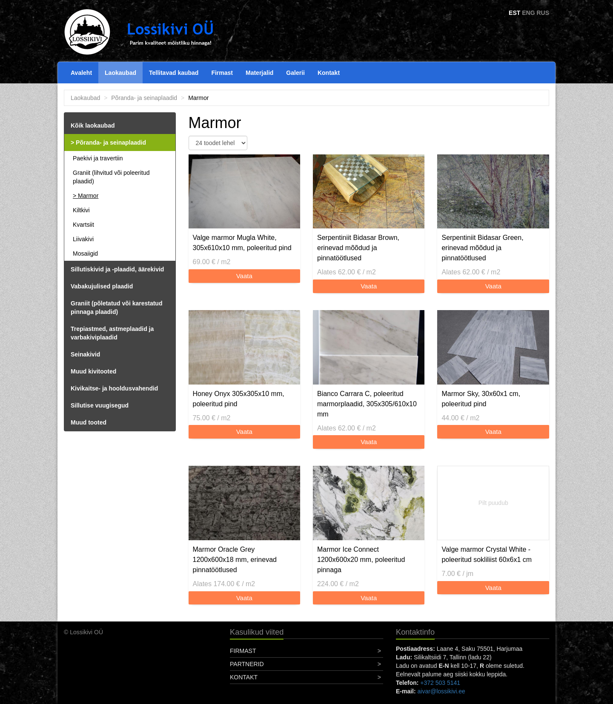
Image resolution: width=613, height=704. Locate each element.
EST (514, 12)
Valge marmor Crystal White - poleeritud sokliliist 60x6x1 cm (486, 554)
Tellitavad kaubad (173, 72)
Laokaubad (120, 72)
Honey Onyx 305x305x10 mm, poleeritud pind (238, 399)
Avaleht (81, 72)
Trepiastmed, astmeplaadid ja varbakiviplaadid (112, 333)
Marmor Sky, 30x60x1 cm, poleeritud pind (480, 399)
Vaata (244, 275)
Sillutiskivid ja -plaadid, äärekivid (117, 269)
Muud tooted (88, 422)
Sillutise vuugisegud (100, 405)
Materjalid (259, 72)
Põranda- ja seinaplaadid (144, 97)
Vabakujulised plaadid (102, 286)
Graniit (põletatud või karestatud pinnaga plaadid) (116, 307)
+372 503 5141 (440, 682)
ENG (528, 12)
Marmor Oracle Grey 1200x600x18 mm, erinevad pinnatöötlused (235, 559)
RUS (542, 12)
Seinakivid (85, 354)
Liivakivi (83, 239)
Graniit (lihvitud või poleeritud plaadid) (111, 177)
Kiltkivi (81, 210)
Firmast (222, 72)
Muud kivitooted (93, 371)
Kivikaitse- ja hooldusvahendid (114, 388)
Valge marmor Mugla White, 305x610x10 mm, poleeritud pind (242, 242)
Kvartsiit (83, 224)
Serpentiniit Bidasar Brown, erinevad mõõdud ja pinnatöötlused (358, 248)
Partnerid (247, 664)
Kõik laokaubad (93, 125)
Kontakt (329, 72)
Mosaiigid (85, 253)
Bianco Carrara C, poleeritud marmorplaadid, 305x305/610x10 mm (367, 404)
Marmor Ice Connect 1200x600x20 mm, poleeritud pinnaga (361, 559)
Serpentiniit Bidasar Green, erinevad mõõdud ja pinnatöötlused (482, 248)
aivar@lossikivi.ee (441, 691)
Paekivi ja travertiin (98, 158)
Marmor (88, 195)
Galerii (295, 72)
